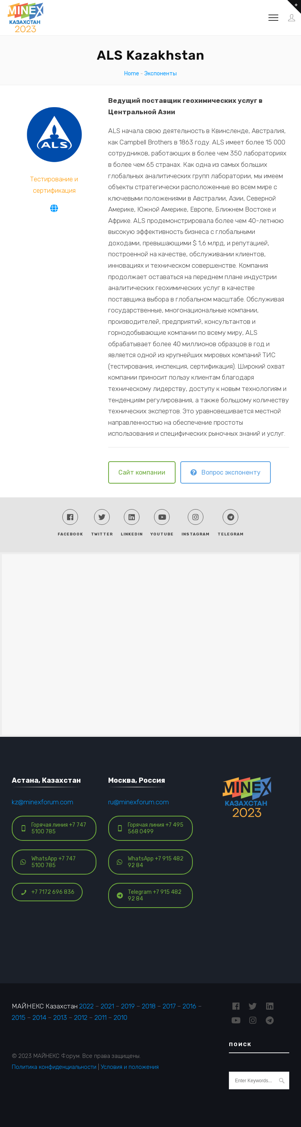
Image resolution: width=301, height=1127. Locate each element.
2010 (120, 1017)
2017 (169, 1006)
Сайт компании (141, 472)
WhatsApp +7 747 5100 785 (48, 862)
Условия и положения (130, 1066)
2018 (149, 1006)
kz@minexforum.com (42, 802)
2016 (189, 1006)
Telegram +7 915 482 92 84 (149, 895)
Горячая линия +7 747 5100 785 (53, 828)
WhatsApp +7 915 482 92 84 (150, 862)
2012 (80, 1017)
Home (131, 73)
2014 (39, 1017)
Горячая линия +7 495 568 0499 (150, 828)
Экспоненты (160, 73)
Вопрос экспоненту (225, 472)
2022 (86, 1006)
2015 (18, 1017)
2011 (100, 1017)
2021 (107, 1006)
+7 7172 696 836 (47, 892)
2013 (60, 1017)
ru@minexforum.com (138, 802)
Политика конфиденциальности (54, 1066)
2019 (128, 1006)
